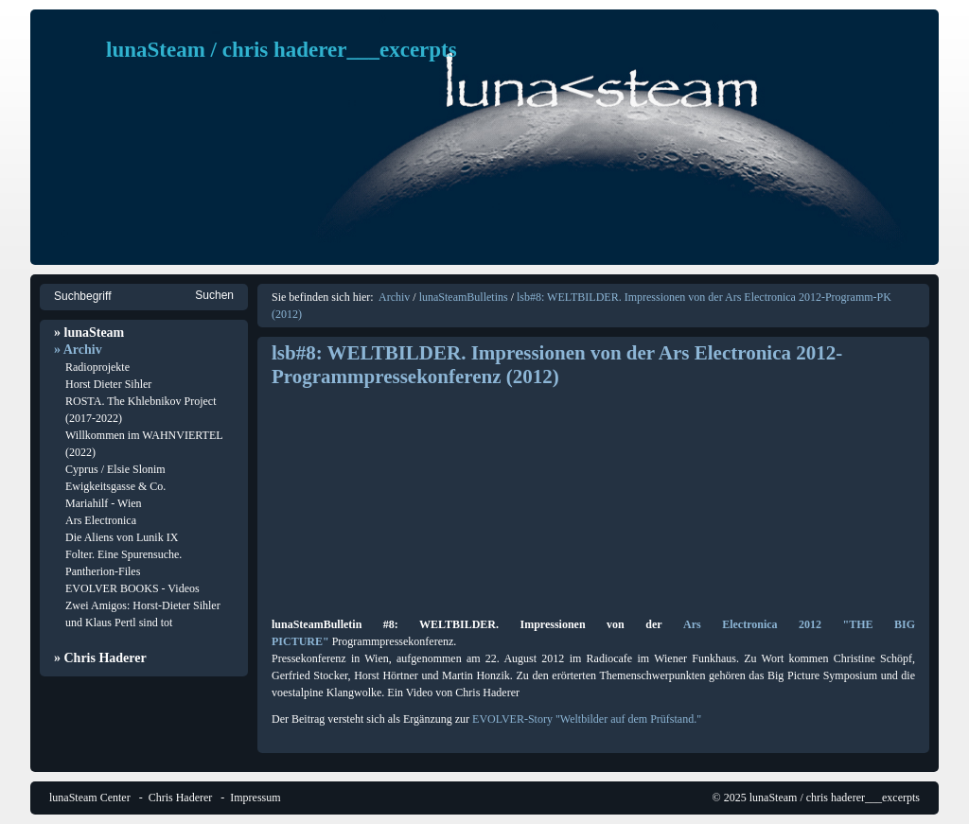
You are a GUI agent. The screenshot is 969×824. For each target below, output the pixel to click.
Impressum (255, 797)
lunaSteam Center (90, 797)
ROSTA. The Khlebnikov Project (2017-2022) (140, 409)
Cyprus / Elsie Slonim (115, 469)
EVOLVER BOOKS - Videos (132, 588)
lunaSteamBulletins (463, 297)
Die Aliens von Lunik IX (121, 537)
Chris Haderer (181, 797)
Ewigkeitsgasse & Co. (115, 486)
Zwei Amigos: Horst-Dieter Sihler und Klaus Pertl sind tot (142, 614)
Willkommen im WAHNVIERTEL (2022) (143, 444)
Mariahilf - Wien (103, 503)
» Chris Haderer (100, 658)
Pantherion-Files (102, 571)
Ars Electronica (100, 520)
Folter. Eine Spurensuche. (123, 554)
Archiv (394, 297)
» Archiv (78, 349)
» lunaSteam (89, 332)
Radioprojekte (97, 367)
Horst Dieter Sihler (108, 384)
